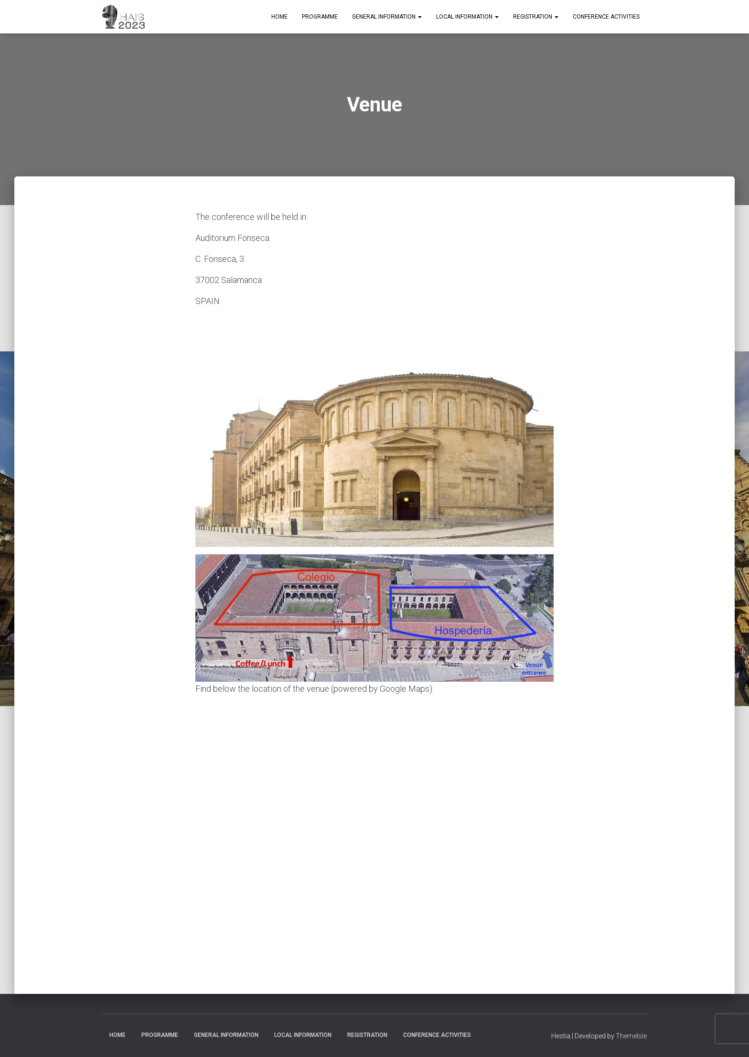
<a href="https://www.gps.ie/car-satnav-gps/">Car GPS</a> (374, 846)
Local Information (467, 16)
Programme (320, 16)
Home (279, 16)
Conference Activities (606, 16)
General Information (387, 16)
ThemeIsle (631, 1036)
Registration (535, 16)
